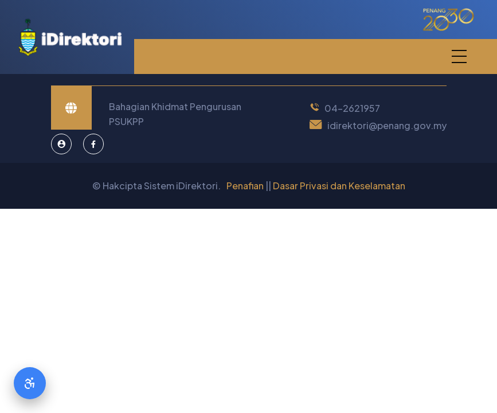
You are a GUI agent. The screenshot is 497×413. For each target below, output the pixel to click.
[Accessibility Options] (30, 383)
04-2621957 (352, 108)
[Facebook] (93, 144)
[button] (458, 56)
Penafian (245, 186)
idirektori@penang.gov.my (387, 125)
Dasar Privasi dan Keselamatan (339, 186)
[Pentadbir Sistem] (61, 144)
